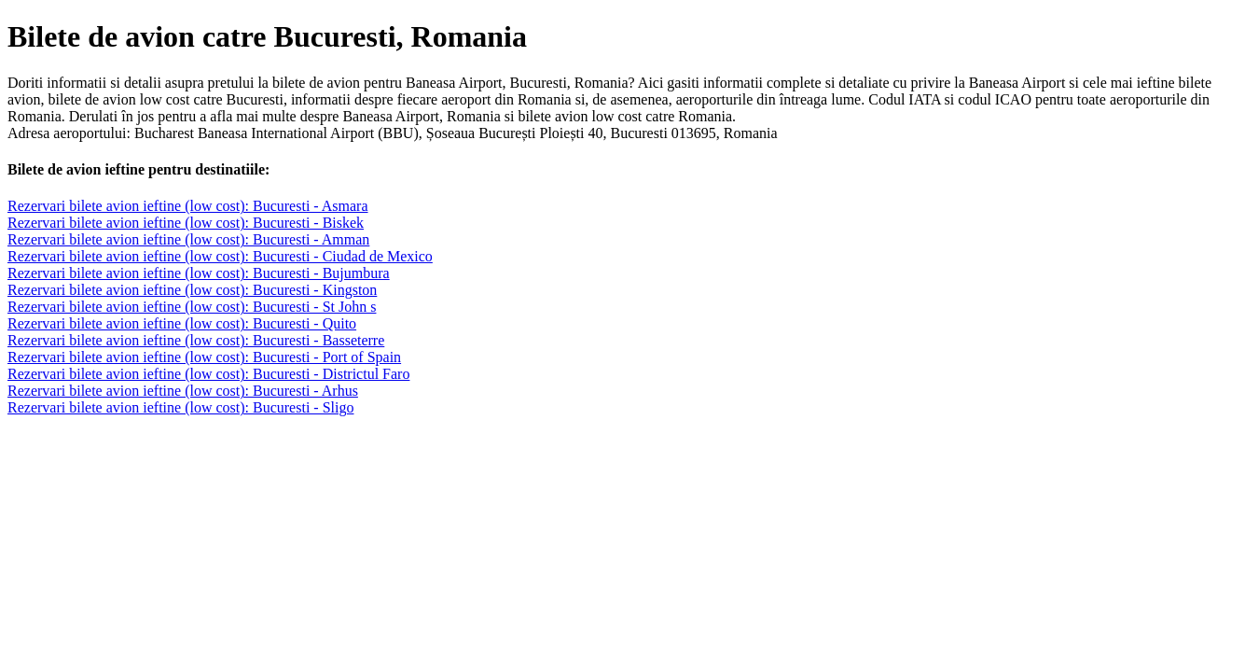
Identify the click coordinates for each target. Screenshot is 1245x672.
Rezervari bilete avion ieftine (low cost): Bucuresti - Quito (181, 323)
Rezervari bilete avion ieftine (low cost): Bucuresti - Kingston (192, 290)
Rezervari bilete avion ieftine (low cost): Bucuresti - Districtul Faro (208, 374)
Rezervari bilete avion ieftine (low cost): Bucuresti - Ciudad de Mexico (220, 256)
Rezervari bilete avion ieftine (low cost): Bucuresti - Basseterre (195, 340)
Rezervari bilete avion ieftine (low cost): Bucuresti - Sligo (180, 407)
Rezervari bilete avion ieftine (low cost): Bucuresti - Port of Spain (204, 357)
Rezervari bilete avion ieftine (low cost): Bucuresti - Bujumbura (198, 273)
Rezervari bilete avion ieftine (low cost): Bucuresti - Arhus (182, 391)
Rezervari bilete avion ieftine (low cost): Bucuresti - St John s (191, 307)
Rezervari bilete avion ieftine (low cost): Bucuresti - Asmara (187, 206)
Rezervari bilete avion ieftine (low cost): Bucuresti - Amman (188, 239)
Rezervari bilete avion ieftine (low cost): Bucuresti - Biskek (185, 223)
